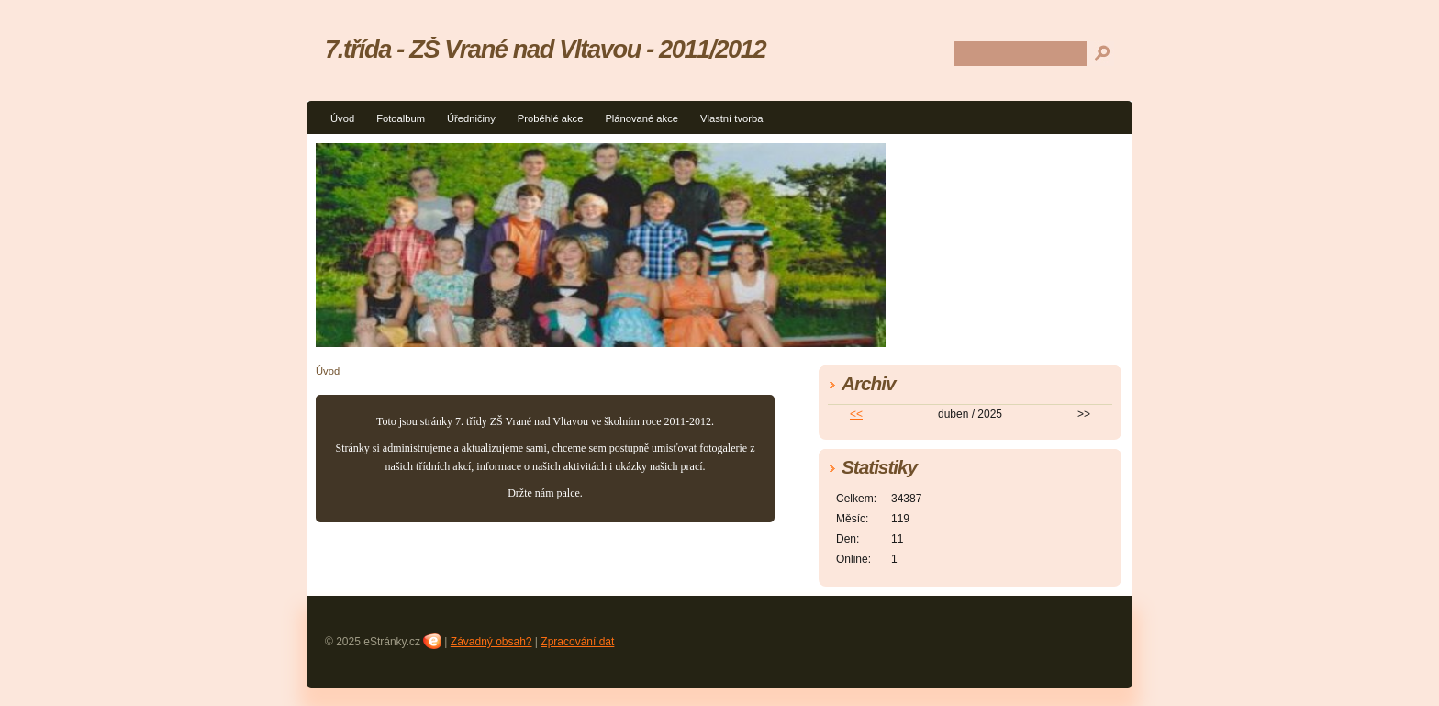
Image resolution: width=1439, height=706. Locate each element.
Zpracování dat (577, 641)
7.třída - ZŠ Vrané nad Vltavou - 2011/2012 (545, 49)
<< (856, 414)
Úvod (342, 118)
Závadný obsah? (491, 641)
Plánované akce (641, 118)
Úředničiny (471, 118)
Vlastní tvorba (731, 118)
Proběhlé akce (551, 118)
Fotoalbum (400, 118)
